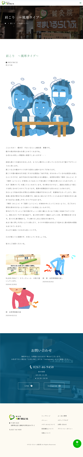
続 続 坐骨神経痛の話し (53, 278)
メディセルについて (48, 424)
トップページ (46, 416)
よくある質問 (62, 416)
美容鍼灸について (48, 429)
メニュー (45, 420)
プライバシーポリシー (65, 429)
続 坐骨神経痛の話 (13, 312)
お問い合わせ (62, 424)
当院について (46, 433)
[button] (80, 2)
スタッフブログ (63, 420)
